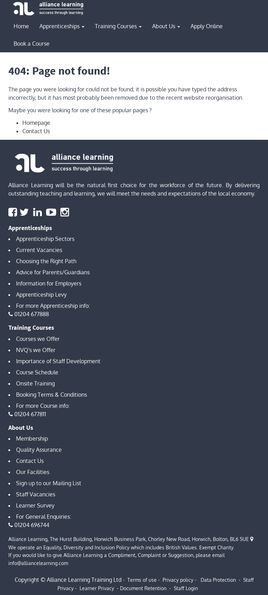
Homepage (36, 122)
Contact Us (36, 131)
